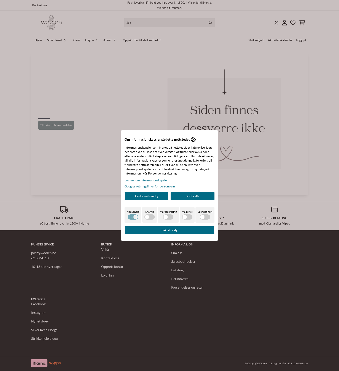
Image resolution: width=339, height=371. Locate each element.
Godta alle (192, 196)
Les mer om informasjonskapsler (146, 180)
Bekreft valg (169, 230)
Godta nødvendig (146, 196)
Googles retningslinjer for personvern (150, 186)
